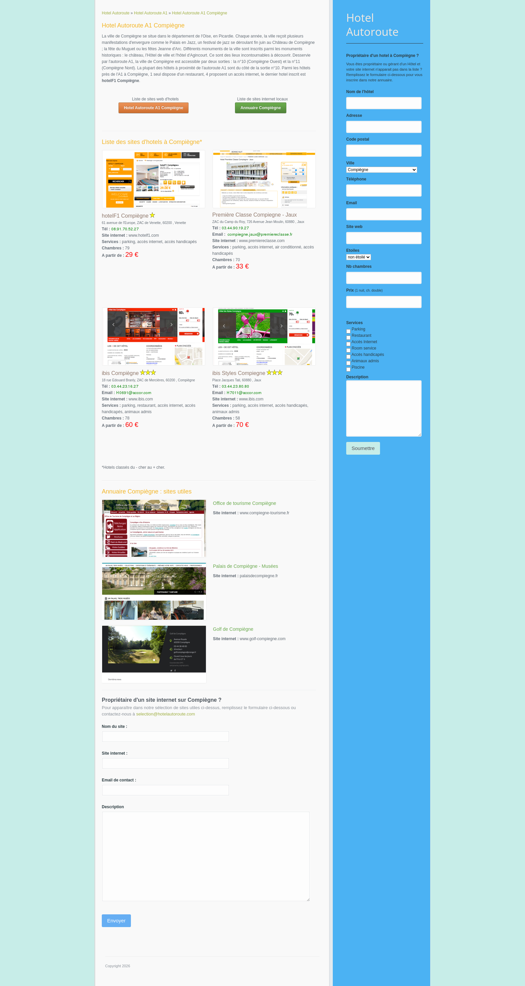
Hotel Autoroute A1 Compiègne (153, 107)
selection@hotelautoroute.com (165, 713)
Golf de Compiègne (233, 629)
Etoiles (352, 250)
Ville (350, 163)
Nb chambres (359, 266)
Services (354, 322)
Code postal (357, 139)
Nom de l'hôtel (360, 91)
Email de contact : (119, 780)
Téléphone (356, 179)
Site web (354, 226)
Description (357, 377)
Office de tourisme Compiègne (244, 503)
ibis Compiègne (120, 373)
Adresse (354, 115)
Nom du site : (114, 726)
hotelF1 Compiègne (125, 216)
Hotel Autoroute (372, 24)
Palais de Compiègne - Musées (245, 566)
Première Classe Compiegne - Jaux (254, 215)
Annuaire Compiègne (260, 107)
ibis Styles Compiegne (238, 373)
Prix (350, 290)
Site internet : (115, 753)
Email (351, 203)
